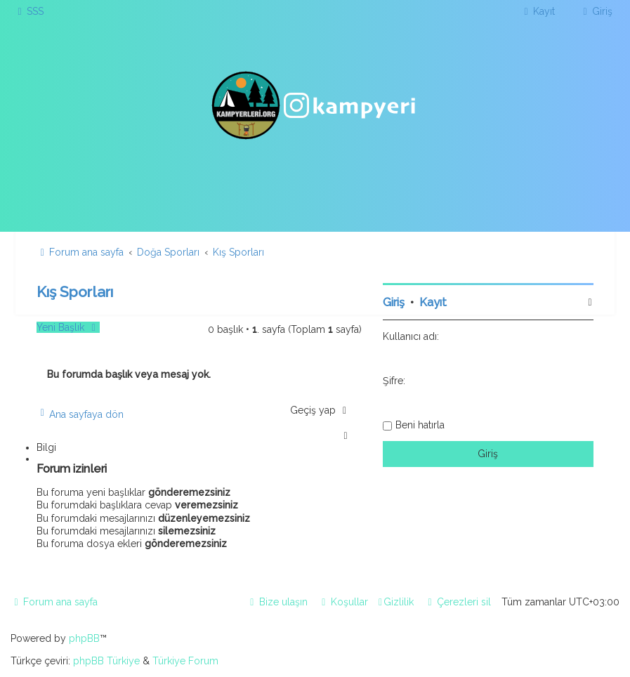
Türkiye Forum (185, 660)
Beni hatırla (420, 424)
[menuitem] (29, 11)
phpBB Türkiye (106, 660)
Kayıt (433, 302)
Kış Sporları (75, 292)
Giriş (394, 302)
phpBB (84, 638)
